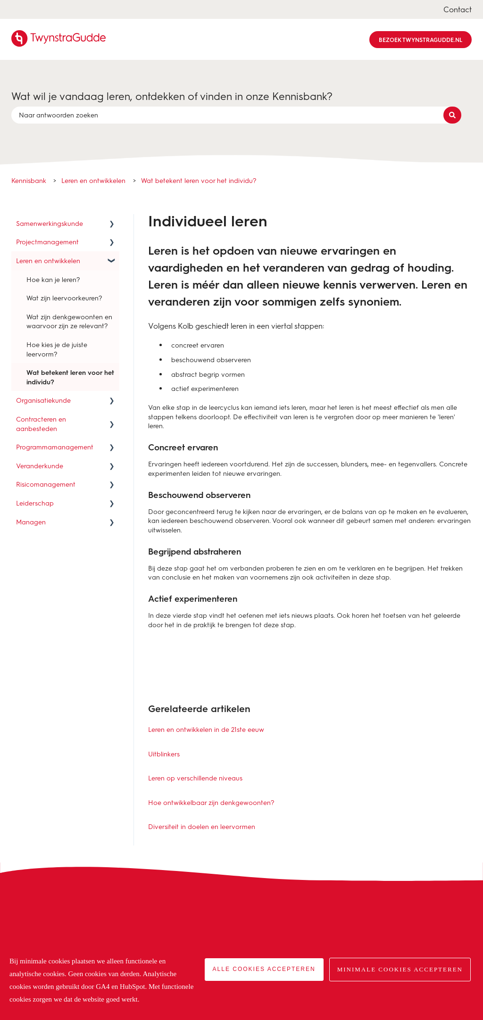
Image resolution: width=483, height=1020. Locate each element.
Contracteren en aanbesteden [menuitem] (41, 424)
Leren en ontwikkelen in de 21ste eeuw (206, 729)
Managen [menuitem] (31, 521)
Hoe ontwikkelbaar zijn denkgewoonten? (211, 802)
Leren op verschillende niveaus (195, 777)
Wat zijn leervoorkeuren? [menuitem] (64, 297)
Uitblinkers (164, 753)
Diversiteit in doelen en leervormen (201, 826)
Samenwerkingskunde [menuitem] (49, 223)
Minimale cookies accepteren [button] (400, 969)
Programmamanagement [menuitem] (54, 446)
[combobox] (232, 115)
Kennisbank (28, 180)
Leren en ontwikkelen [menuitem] (48, 260)
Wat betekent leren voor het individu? (199, 180)
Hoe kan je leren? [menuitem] (53, 279)
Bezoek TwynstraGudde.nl (420, 39)
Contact (457, 9)
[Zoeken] (452, 115)
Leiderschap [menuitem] (35, 502)
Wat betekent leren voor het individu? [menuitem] (70, 377)
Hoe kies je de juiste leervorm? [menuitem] (56, 349)
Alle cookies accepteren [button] (264, 969)
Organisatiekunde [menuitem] (43, 400)
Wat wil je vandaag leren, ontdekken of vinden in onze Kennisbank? (172, 96)
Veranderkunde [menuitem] (39, 465)
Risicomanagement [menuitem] (45, 484)
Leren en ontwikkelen (93, 180)
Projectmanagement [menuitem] (47, 241)
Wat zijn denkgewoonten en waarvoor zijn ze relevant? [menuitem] (69, 321)
